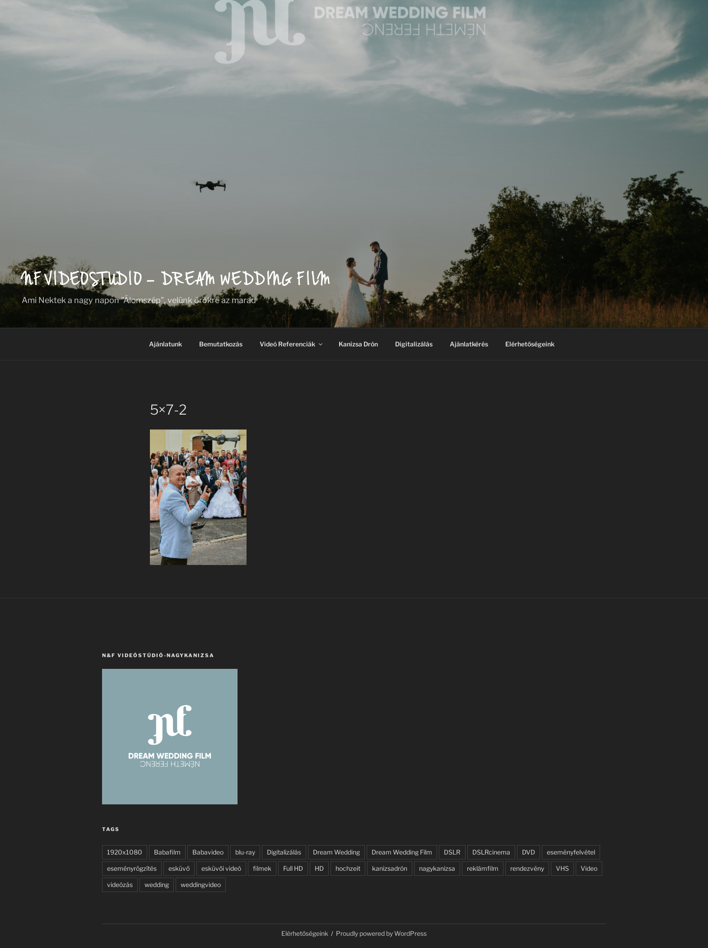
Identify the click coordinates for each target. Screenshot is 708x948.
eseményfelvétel (571, 852)
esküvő (179, 868)
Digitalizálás (414, 344)
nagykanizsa (437, 868)
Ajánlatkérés (469, 344)
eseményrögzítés (132, 868)
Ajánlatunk (165, 344)
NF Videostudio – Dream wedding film (176, 282)
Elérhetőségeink (529, 344)
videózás (120, 884)
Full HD (293, 868)
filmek (262, 868)
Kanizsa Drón (358, 344)
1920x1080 (124, 852)
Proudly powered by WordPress (381, 933)
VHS (562, 868)
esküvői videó (221, 868)
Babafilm (167, 852)
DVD (528, 852)
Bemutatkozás (220, 344)
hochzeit (347, 868)
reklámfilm (482, 868)
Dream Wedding (336, 852)
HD (319, 868)
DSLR (452, 852)
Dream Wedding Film (402, 852)
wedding (156, 884)
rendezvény (527, 868)
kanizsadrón (389, 868)
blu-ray (245, 852)
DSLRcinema (491, 852)
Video (589, 868)
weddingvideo (201, 884)
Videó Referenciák (292, 344)
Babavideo (208, 852)
